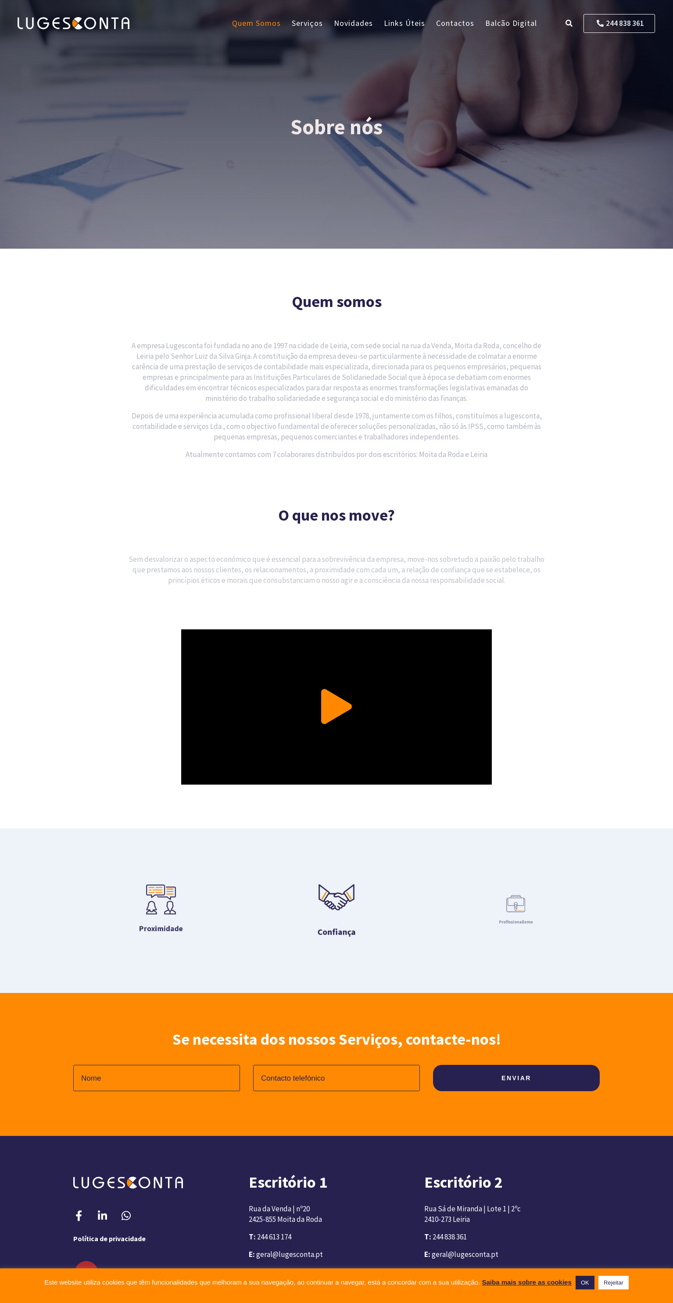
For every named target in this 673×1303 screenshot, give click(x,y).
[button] (336, 707)
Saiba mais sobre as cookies (527, 1282)
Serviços (307, 23)
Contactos (455, 23)
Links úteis (404, 23)
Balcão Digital (511, 23)
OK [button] (585, 1282)
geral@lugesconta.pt (289, 1254)
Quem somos (256, 23)
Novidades (353, 23)
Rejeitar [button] (613, 1282)
